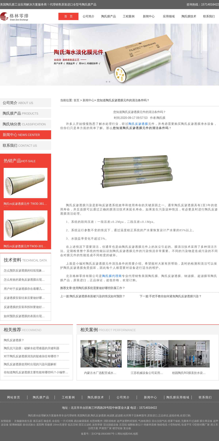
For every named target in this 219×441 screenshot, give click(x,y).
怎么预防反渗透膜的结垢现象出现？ (27, 270)
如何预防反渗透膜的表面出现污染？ (27, 316)
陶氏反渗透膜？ (14, 340)
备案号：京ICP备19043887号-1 (99, 433)
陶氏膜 (32, 415)
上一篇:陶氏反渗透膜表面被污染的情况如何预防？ (92, 296)
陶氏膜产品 (108, 16)
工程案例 (129, 16)
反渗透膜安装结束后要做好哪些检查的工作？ (33, 297)
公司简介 (88, 16)
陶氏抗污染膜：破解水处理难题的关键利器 (31, 348)
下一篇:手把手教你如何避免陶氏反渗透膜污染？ (171, 296)
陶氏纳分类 (12, 124)
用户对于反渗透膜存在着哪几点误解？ (28, 288)
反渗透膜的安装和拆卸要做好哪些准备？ (30, 307)
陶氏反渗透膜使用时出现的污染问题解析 (30, 364)
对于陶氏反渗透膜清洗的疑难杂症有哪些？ (31, 356)
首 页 (68, 16)
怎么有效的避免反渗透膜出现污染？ (27, 279)
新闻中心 (149, 16)
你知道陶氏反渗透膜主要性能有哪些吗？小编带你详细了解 (36, 372)
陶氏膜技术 (189, 16)
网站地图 (123, 433)
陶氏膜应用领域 (177, 397)
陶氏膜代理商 (112, 276)
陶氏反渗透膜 (138, 123)
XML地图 (133, 433)
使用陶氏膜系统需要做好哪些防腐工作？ (99, 288)
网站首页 (13, 397)
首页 (76, 100)
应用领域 (169, 16)
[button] (106, 81)
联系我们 (209, 16)
